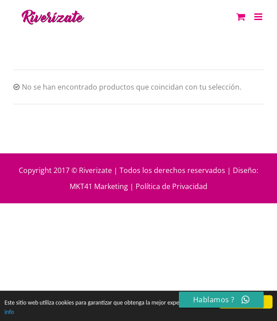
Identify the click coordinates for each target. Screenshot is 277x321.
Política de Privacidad (171, 186)
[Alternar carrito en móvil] (240, 16)
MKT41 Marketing (99, 186)
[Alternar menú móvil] (259, 16)
